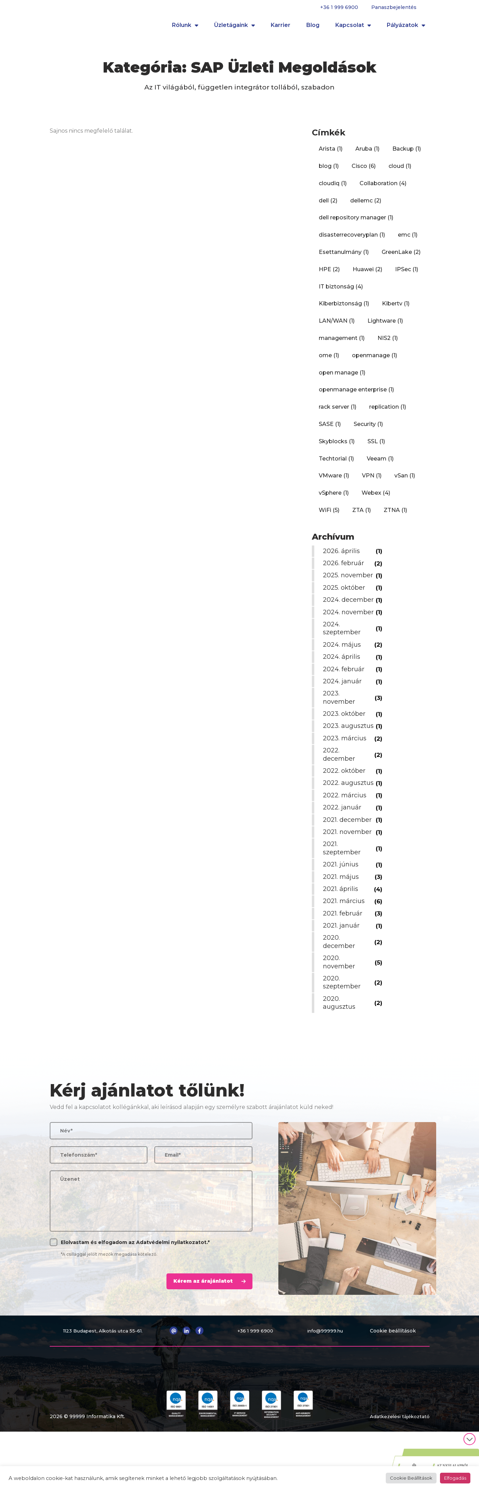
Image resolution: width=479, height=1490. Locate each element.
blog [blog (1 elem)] (329, 170)
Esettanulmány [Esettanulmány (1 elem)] (344, 256)
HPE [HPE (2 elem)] (329, 274)
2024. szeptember (343, 657)
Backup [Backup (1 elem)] (406, 153)
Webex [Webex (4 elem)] (376, 497)
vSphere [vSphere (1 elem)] (334, 497)
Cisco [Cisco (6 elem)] (364, 170)
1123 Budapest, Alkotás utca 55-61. (104, 1376)
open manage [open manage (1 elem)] (342, 377)
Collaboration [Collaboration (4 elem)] (383, 187)
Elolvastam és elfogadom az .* (135, 1287)
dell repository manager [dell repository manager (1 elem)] (356, 222)
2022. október (345, 808)
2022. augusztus (340, 824)
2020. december (340, 986)
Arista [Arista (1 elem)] (331, 153)
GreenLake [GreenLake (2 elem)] (401, 256)
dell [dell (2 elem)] (328, 205)
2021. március (345, 946)
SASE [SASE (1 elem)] (330, 428)
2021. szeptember (343, 893)
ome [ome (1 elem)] (329, 360)
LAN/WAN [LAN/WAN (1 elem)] (337, 325)
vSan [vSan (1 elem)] (404, 480)
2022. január (343, 852)
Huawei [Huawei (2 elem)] (367, 274)
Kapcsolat (353, 27)
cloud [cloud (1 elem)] (400, 170)
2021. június (342, 909)
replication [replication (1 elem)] (387, 411)
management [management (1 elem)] (342, 342)
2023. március (346, 775)
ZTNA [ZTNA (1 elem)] (395, 514)
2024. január (343, 710)
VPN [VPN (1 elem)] (372, 480)
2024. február (345, 698)
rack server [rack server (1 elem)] (337, 411)
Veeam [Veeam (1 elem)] (380, 463)
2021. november (348, 877)
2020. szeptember (343, 1027)
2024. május (343, 673)
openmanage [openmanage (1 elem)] (374, 360)
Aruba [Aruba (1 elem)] (367, 153)
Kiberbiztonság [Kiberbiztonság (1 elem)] (344, 308)
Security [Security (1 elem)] (368, 428)
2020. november (340, 1007)
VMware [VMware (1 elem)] (334, 480)
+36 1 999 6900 (339, 7)
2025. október (345, 600)
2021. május (342, 922)
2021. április (342, 934)
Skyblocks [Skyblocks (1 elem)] (337, 446)
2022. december (340, 791)
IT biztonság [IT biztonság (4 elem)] (341, 291)
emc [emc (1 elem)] (408, 239)
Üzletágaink (234, 27)
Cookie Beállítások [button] (411, 1478)
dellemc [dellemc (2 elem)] (365, 205)
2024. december (340, 616)
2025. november (340, 583)
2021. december (348, 865)
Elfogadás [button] (455, 1478)
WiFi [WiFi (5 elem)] (329, 514)
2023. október (345, 742)
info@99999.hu (327, 1376)
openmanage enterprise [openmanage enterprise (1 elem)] (356, 394)
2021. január (342, 970)
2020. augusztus (340, 1047)
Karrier (280, 27)
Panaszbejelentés (393, 7)
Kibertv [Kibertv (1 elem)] (396, 308)
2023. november (340, 726)
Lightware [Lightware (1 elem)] (385, 325)
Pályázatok (406, 27)
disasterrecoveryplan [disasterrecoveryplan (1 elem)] (352, 239)
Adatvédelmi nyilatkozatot (171, 1287)
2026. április (342, 555)
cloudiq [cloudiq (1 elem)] (333, 187)
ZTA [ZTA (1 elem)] (361, 514)
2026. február (344, 567)
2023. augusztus (340, 759)
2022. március (346, 840)
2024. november (340, 636)
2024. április (343, 685)
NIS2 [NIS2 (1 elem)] (387, 342)
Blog (312, 27)
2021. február (344, 958)
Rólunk (185, 27)
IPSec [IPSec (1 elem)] (406, 274)
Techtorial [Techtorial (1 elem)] (336, 463)
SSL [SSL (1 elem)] (376, 446)
